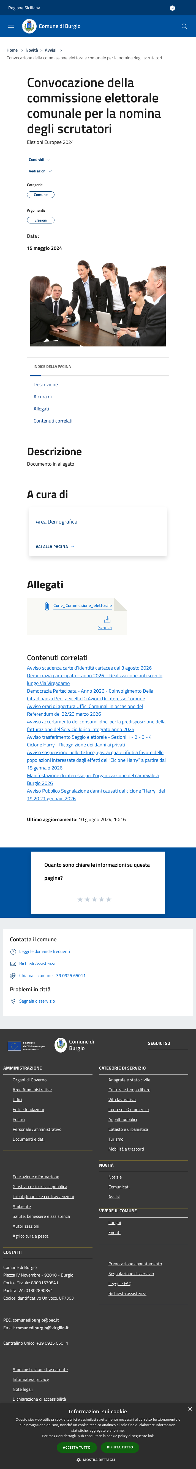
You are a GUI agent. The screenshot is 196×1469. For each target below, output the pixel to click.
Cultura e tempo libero (129, 1089)
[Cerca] (184, 26)
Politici (19, 1119)
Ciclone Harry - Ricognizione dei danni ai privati (76, 744)
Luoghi (114, 1222)
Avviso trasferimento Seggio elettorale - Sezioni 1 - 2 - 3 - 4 (89, 737)
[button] (98, 1459)
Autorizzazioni (26, 1226)
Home (12, 50)
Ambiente (22, 1206)
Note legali (23, 1389)
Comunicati (119, 1186)
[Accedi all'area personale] (172, 8)
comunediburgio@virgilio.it (42, 1327)
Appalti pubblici (122, 1119)
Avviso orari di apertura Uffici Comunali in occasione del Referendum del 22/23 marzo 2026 (85, 710)
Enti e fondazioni (28, 1109)
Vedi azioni (41, 171)
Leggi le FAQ (120, 1283)
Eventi (114, 1232)
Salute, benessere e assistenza (41, 1216)
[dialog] (98, 1436)
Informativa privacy (31, 1379)
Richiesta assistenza (127, 1293)
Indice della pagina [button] (52, 366)
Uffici (17, 1099)
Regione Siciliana (24, 7)
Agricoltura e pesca (30, 1236)
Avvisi (50, 50)
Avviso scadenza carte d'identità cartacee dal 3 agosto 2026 (89, 667)
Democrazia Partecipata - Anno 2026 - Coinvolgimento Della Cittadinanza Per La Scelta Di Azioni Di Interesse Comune (90, 694)
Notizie (115, 1177)
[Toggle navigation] (11, 26)
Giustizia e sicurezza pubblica (40, 1186)
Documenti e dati (29, 1139)
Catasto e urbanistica (128, 1129)
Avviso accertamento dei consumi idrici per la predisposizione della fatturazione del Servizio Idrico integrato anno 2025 (96, 725)
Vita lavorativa (122, 1099)
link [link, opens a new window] (151, 1436)
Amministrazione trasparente (40, 1369)
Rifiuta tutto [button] (120, 1447)
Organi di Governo (30, 1079)
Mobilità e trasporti (126, 1149)
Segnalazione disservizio (131, 1273)
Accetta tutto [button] (77, 1447)
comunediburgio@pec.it (36, 1320)
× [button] (190, 1409)
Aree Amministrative (32, 1089)
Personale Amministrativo (37, 1129)
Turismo (115, 1139)
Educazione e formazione (36, 1176)
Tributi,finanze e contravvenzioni (43, 1196)
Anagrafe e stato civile (129, 1079)
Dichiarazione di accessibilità (39, 1399)
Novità (32, 50)
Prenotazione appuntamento (135, 1263)
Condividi (40, 159)
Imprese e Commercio (128, 1109)
